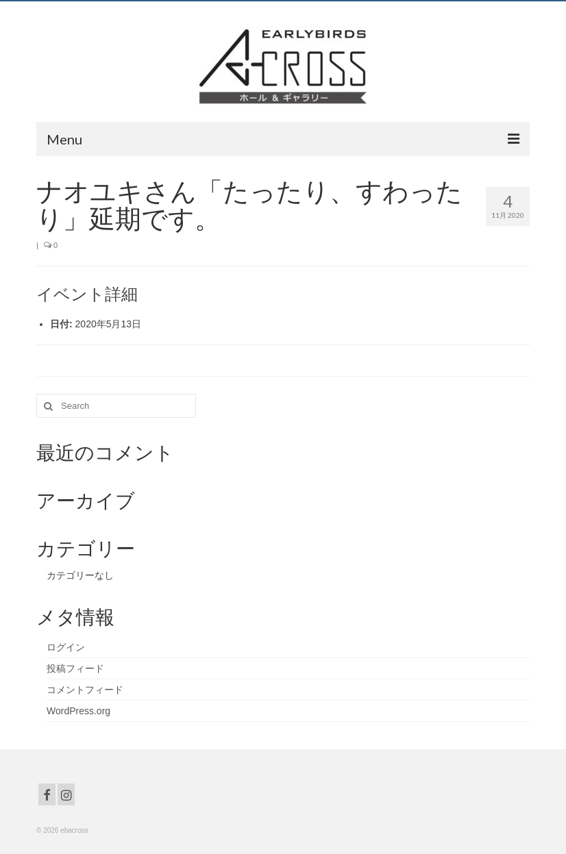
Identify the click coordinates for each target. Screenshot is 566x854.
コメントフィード (85, 689)
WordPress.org (78, 710)
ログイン (66, 647)
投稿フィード (75, 668)
